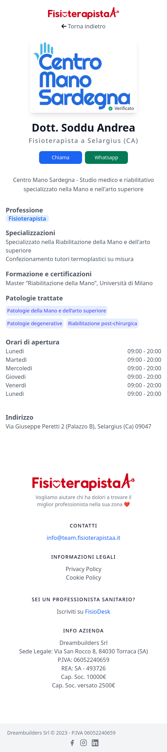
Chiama (61, 157)
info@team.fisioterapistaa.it (83, 538)
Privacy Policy (84, 569)
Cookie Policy (83, 577)
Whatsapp (106, 157)
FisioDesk (97, 611)
